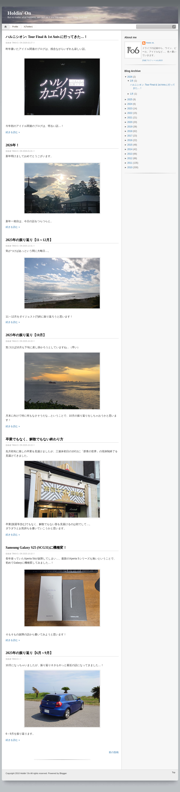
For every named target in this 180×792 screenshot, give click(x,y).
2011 (129, 163)
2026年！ (12, 145)
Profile (15, 26)
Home (6, 27)
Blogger (63, 773)
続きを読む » (13, 132)
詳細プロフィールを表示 (152, 60)
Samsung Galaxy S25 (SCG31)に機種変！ (36, 547)
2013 (129, 154)
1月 (132, 93)
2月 (132, 80)
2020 (129, 122)
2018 (129, 131)
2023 (129, 108)
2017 (129, 135)
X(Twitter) (28, 26)
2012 (129, 158)
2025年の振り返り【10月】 (26, 335)
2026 (129, 77)
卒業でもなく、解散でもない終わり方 (34, 439)
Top (173, 772)
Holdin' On (25, 773)
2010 (129, 167)
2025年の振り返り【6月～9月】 (29, 653)
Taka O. (150, 43)
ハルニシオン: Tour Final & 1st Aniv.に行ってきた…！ (46, 37)
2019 (129, 126)
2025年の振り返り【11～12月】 (29, 240)
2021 (129, 117)
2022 (129, 113)
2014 (129, 149)
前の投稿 (114, 752)
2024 (129, 104)
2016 (129, 140)
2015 (129, 144)
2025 (129, 99)
